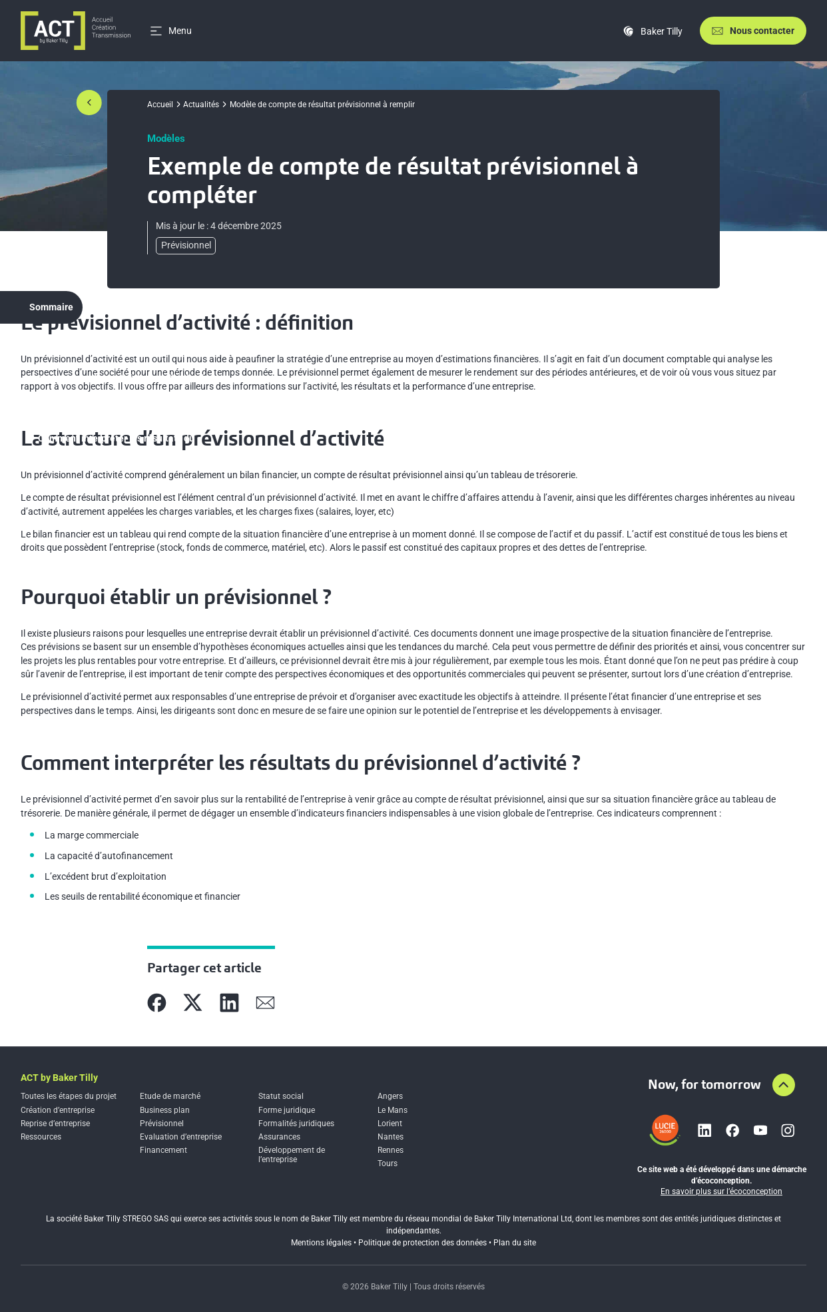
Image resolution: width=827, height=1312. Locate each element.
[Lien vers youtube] (760, 1130)
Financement (163, 1150)
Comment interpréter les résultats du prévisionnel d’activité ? (116, 445)
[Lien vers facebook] (732, 1130)
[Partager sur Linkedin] (229, 1002)
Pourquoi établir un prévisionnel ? (109, 408)
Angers (390, 1096)
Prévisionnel (162, 1123)
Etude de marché (170, 1096)
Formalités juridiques (296, 1123)
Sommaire (51, 307)
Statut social (281, 1096)
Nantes (391, 1137)
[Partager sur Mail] (265, 1002)
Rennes (391, 1150)
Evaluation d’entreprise (181, 1137)
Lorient (390, 1123)
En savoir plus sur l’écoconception (721, 1191)
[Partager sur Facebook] (156, 1002)
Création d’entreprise (58, 1110)
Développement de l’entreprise (291, 1155)
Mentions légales (321, 1242)
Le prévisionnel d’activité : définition (115, 348)
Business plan (165, 1110)
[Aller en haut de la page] (783, 1085)
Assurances (279, 1137)
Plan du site (514, 1242)
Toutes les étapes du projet (69, 1096)
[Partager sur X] (192, 1002)
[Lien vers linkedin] (704, 1130)
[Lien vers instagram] (787, 1130)
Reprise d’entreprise (55, 1123)
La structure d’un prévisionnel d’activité (121, 378)
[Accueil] (76, 30)
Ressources (41, 1137)
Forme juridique (286, 1110)
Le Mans (393, 1110)
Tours (388, 1163)
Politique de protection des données (422, 1242)
